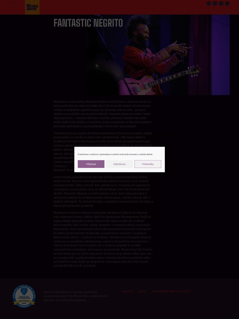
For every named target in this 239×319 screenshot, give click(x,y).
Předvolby (148, 164)
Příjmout (91, 164)
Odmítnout (119, 164)
